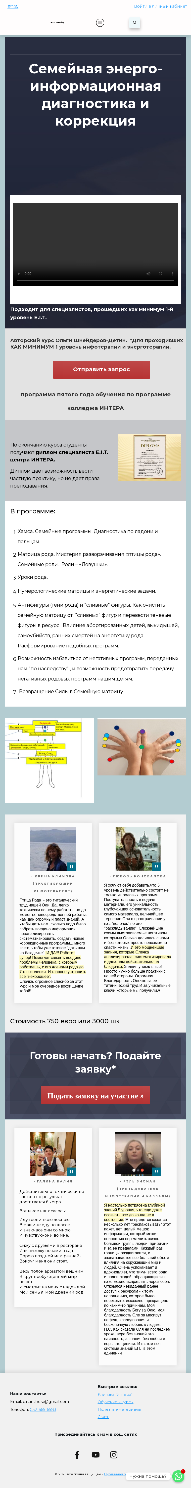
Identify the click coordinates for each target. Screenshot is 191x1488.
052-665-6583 (43, 1409)
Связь (103, 1416)
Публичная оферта (120, 1474)
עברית (12, 6)
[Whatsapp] (178, 1476)
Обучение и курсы (116, 1401)
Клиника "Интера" (115, 1394)
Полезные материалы (119, 1409)
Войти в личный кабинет (160, 6)
